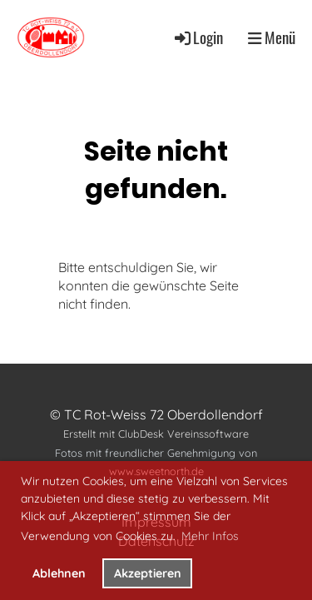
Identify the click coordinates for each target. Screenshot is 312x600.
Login (197, 37)
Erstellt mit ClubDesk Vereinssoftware (156, 433)
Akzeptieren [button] (147, 573)
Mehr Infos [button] (210, 535)
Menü (271, 37)
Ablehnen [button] (59, 573)
